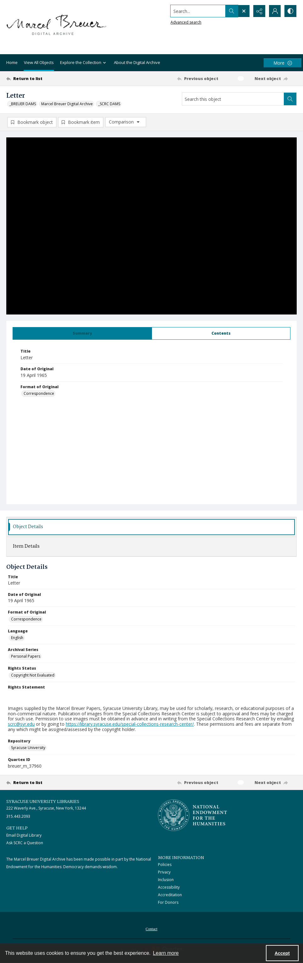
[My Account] (275, 11)
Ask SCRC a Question (24, 842)
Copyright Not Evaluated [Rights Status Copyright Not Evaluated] (32, 675)
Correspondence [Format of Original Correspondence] (39, 393)
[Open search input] (243, 11)
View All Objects (39, 62)
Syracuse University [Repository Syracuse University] (28, 747)
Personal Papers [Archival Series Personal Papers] (25, 656)
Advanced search (185, 22)
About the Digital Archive (137, 62)
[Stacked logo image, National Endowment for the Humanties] (192, 815)
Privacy (164, 872)
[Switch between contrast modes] (290, 11)
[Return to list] (45, 78)
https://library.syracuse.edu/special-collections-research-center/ (130, 724)
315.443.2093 (18, 816)
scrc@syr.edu (21, 724)
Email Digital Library (24, 835)
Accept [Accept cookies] (282, 953)
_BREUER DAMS (22, 104)
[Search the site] (197, 11)
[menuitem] (151, 928)
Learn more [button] (166, 953)
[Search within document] (290, 99)
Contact (151, 929)
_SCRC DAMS (109, 104)
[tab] (82, 333)
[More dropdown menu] (282, 62)
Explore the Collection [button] (84, 63)
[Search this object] (233, 99)
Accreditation (170, 894)
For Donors (168, 902)
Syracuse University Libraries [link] (42, 801)
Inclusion (166, 879)
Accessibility (169, 887)
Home (12, 62)
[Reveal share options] (259, 11)
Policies (164, 864)
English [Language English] (17, 637)
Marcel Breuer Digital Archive (67, 104)
